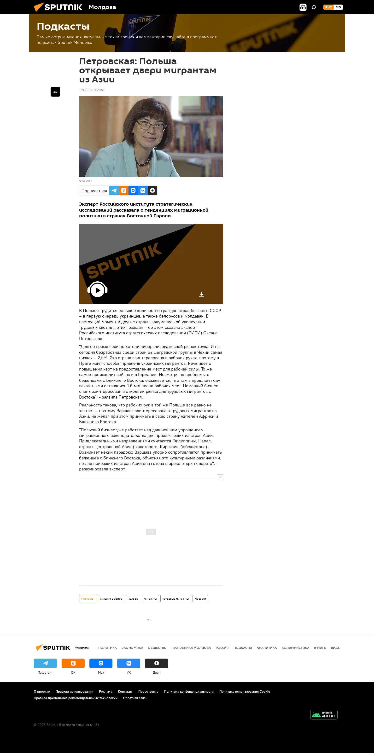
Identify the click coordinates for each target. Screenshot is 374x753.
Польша (133, 598)
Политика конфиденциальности (189, 691)
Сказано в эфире (111, 598)
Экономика (132, 647)
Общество (157, 647)
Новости (200, 598)
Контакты (125, 691)
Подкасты (87, 598)
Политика (107, 647)
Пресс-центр (148, 691)
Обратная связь (135, 698)
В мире (320, 647)
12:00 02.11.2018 (91, 90)
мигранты (150, 598)
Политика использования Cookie (244, 691)
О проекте (42, 691)
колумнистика (295, 647)
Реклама (105, 691)
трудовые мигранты (176, 598)
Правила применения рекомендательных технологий (75, 698)
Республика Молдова (191, 647)
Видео (336, 647)
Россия (222, 647)
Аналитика (267, 647)
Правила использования (74, 691)
